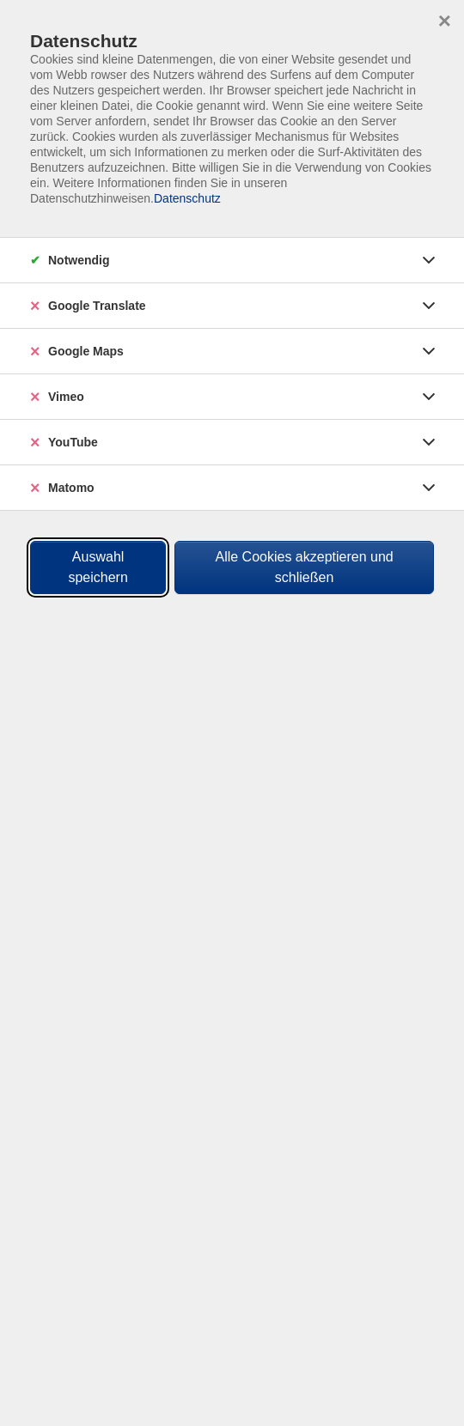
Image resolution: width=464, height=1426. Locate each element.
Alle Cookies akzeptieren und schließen (304, 567)
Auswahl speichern (97, 567)
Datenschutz (187, 198)
